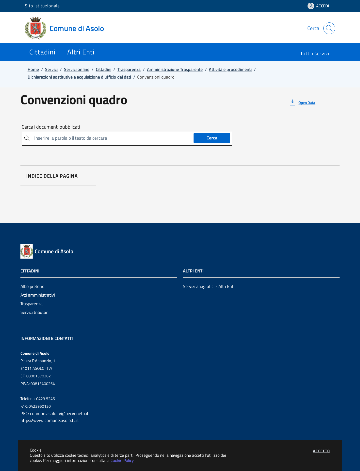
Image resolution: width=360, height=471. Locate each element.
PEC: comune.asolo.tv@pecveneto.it (54, 413)
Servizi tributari (34, 312)
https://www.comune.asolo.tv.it (49, 420)
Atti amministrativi (37, 295)
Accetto (321, 451)
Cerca (212, 138)
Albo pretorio (32, 286)
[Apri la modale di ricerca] (329, 28)
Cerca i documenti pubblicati (51, 127)
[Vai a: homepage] (67, 28)
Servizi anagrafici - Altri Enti (208, 286)
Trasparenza (31, 303)
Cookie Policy (122, 460)
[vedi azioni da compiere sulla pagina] (302, 102)
